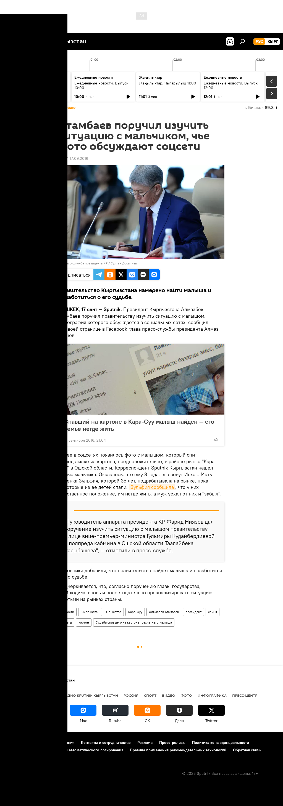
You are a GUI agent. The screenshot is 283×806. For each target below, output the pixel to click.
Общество (113, 612)
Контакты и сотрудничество (106, 742)
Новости (67, 612)
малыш (66, 622)
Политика (46, 695)
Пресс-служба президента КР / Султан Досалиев (99, 263)
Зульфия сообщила (152, 487)
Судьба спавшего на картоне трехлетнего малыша (134, 622)
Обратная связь (247, 749)
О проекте (15, 742)
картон (83, 622)
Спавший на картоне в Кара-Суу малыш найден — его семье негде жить (139, 425)
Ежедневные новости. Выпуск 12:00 (231, 85)
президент (193, 612)
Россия (131, 695)
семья (212, 612)
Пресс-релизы (172, 742)
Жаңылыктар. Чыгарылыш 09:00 (33, 85)
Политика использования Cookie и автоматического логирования (64, 749)
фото (186, 695)
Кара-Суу (135, 612)
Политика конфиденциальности (220, 742)
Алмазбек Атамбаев (164, 612)
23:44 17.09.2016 (73, 158)
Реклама (145, 742)
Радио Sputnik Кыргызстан (90, 695)
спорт (150, 695)
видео (168, 695)
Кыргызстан (90, 612)
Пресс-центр (244, 695)
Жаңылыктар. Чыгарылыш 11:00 (167, 83)
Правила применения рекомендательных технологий (178, 749)
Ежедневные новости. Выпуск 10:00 (101, 85)
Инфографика (212, 695)
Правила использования (52, 742)
